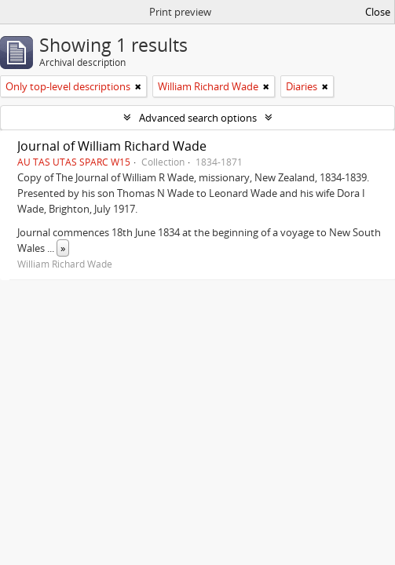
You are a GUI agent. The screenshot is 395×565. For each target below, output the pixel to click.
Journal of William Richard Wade (112, 146)
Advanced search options (198, 118)
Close (377, 12)
